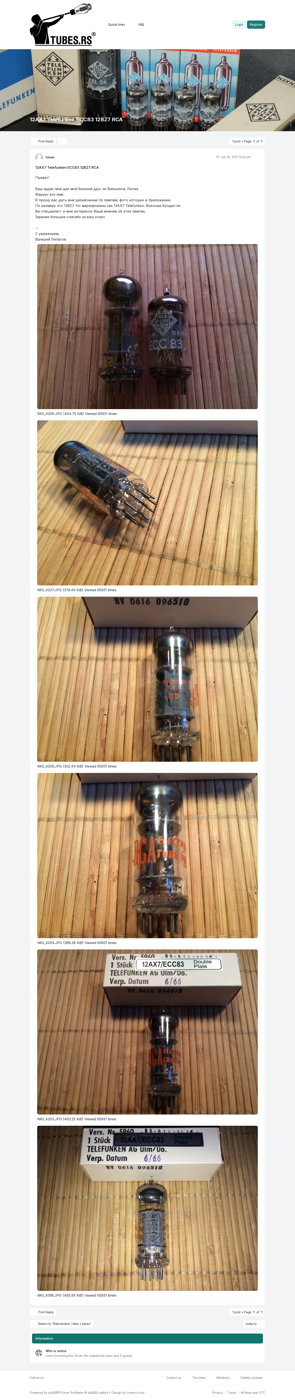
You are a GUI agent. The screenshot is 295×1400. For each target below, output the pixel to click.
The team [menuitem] (196, 1378)
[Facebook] (47, 1378)
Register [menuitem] (256, 24)
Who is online (56, 1351)
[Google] (57, 1378)
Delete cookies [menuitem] (249, 1378)
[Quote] (256, 157)
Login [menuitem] (239, 24)
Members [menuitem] (220, 1378)
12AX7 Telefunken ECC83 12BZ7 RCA (67, 167)
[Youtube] (54, 1378)
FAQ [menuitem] (138, 25)
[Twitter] (50, 1378)
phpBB (53, 1392)
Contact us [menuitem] (170, 1378)
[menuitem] (114, 24)
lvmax (50, 157)
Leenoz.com (135, 1392)
